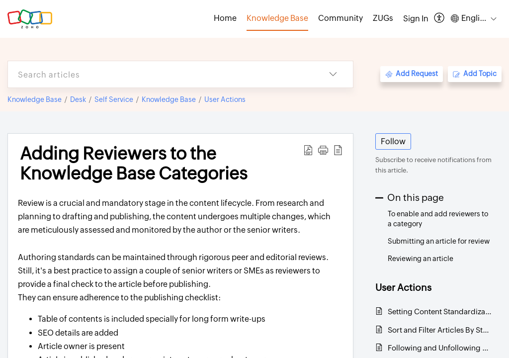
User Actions (225, 99)
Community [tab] (340, 18)
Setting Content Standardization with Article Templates (440, 311)
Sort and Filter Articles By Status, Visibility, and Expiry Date (440, 330)
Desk (78, 99)
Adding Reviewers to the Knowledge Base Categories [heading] (134, 163)
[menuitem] (415, 19)
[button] (439, 18)
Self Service (113, 99)
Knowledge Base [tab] (277, 18)
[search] (160, 74)
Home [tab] (225, 18)
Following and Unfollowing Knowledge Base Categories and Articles (440, 348)
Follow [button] (393, 141)
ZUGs (383, 18)
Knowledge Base (34, 99)
